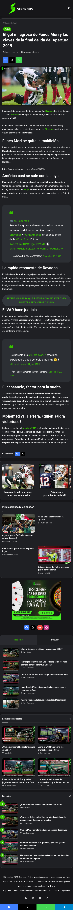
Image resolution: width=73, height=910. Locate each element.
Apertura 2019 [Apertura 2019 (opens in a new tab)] (29, 428)
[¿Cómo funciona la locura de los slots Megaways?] (11, 704)
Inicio (6, 23)
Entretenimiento (27, 891)
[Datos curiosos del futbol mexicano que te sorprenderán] (54, 555)
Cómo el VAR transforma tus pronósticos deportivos (44, 674)
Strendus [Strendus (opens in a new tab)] (49, 129)
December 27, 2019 (52, 256)
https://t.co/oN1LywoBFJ (24, 364)
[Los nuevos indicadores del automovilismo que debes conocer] (54, 767)
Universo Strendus (43, 891)
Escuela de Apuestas (61, 891)
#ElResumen (21, 220)
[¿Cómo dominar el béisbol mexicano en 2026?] (11, 653)
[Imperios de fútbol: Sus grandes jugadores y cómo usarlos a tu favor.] (11, 691)
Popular (55, 639)
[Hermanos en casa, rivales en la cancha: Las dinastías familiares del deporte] (10, 859)
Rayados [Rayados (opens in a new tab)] (49, 111)
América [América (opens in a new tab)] (15, 114)
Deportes (7, 891)
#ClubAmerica (33, 234)
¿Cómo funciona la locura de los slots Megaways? (43, 700)
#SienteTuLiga (18, 248)
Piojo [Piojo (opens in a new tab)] (26, 189)
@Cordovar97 (37, 355)
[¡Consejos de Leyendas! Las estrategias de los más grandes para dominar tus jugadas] (11, 665)
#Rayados (15, 234)
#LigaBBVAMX (37, 244)
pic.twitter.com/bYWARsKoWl (46, 248)
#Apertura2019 (18, 244)
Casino (15, 891)
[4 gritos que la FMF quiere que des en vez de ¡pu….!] (18, 523)
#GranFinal (22, 239)
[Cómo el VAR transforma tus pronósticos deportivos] (11, 678)
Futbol (14, 23)
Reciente (18, 639)
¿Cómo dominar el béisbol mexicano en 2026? (42, 649)
